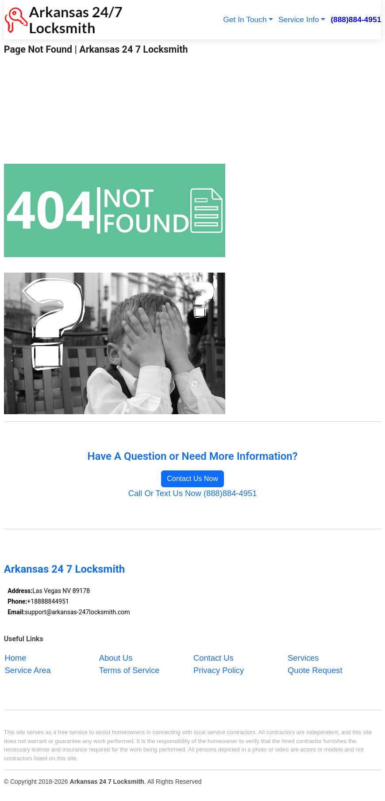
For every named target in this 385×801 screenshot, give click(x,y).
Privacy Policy (218, 670)
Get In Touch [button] (244, 19)
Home (16, 657)
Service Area (28, 670)
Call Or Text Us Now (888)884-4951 (192, 493)
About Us (116, 657)
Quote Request (315, 670)
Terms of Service (129, 670)
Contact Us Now (192, 478)
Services (303, 657)
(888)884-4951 (356, 19)
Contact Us (213, 657)
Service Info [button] (298, 19)
